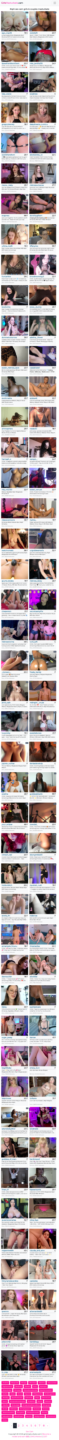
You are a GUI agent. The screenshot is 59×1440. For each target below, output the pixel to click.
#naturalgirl (15, 1405)
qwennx (5, 1311)
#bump (44, 1412)
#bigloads (14, 1382)
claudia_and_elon (37, 1251)
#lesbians (18, 1386)
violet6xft (34, 33)
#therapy (17, 1390)
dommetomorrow (9, 337)
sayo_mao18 (7, 33)
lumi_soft (34, 642)
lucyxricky (6, 733)
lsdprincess (6, 1098)
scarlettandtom (8, 155)
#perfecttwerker (46, 1390)
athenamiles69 (36, 1311)
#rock (20, 1394)
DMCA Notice (36, 1437)
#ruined (45, 1409)
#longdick (20, 1412)
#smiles (27, 1386)
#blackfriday (7, 1390)
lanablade (34, 1129)
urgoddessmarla (37, 550)
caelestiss (34, 1281)
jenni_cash (6, 703)
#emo (5, 1401)
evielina (5, 794)
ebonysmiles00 (36, 855)
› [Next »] (47, 1425)
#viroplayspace (25, 1409)
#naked (5, 1382)
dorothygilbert (36, 216)
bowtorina (6, 307)
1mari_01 (5, 1190)
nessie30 (33, 429)
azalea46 (33, 398)
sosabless (33, 94)
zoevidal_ (34, 824)
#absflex (6, 1405)
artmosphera (7, 429)
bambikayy (34, 1342)
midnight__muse (37, 703)
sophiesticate (35, 1007)
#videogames (50, 1394)
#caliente (31, 1401)
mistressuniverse (37, 185)
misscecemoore (8, 520)
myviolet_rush (36, 885)
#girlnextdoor (7, 1386)
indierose (33, 916)
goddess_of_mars (9, 1159)
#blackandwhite (8, 1412)
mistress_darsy (36, 581)
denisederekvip (36, 764)
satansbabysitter (8, 1129)
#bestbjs (6, 1397)
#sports (27, 1394)
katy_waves (6, 94)
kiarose (33, 1037)
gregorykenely (8, 124)
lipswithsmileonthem (10, 63)
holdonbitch (7, 885)
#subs (13, 1394)
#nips (37, 1397)
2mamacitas (35, 946)
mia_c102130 (7, 490)
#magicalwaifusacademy (31, 1405)
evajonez (5, 216)
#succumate (52, 1382)
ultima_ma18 (7, 246)
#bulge (23, 1382)
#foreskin (32, 1382)
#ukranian (28, 1397)
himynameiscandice (10, 1281)
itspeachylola (35, 1190)
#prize (40, 1401)
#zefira (5, 1394)
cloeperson (6, 611)
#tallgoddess (39, 1416)
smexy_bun (35, 1068)
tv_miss (5, 1372)
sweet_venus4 (36, 490)
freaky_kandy (35, 672)
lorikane (33, 1098)
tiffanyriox (34, 246)
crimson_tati (7, 855)
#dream (48, 1401)
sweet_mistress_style (10, 368)
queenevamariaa (9, 1220)
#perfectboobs (17, 1397)
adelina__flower (36, 337)
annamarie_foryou (9, 946)
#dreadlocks (7, 1416)
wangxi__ (33, 459)
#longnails (46, 1405)
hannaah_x (6, 459)
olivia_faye (34, 1220)
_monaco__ (6, 672)
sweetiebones (35, 733)
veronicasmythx (36, 611)
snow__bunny (36, 307)
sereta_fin (6, 916)
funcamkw (6, 277)
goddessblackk (36, 794)
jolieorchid (6, 1342)
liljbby (4, 1007)
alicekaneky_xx (36, 155)
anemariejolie (35, 1372)
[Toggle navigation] (55, 3)
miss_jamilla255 (36, 63)
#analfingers (19, 1416)
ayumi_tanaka (7, 581)
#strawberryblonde (30, 1390)
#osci (35, 1386)
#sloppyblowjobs (33, 1412)
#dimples (13, 1409)
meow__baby (7, 185)
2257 (45, 1437)
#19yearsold (51, 1416)
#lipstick (42, 1382)
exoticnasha (7, 398)
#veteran (37, 1409)
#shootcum (46, 1397)
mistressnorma (8, 642)
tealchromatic (7, 550)
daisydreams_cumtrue (39, 124)
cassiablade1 (35, 368)
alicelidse (33, 977)
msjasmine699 (7, 1251)
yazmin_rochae (8, 764)
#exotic (29, 1416)
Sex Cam (29, 1432)
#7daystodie (37, 1394)
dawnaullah (7, 977)
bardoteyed (35, 1159)
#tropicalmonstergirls (17, 1401)
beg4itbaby (6, 1068)
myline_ (33, 520)
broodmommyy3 (37, 277)
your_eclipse (7, 824)
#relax (5, 1420)
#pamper (43, 1386)
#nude (5, 1409)
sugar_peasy (7, 1037)
